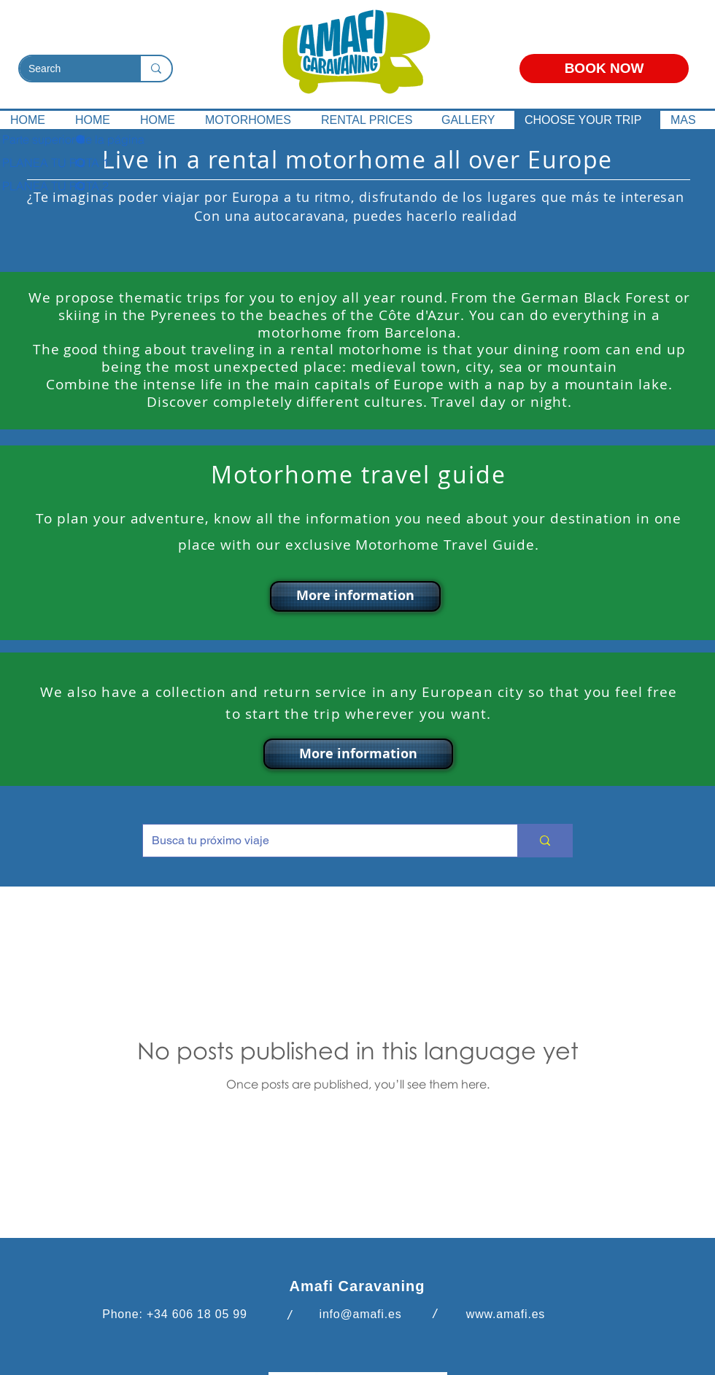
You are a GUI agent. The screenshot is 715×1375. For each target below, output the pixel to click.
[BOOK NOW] (604, 68)
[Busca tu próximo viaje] (319, 841)
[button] (355, 596)
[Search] (68, 69)
